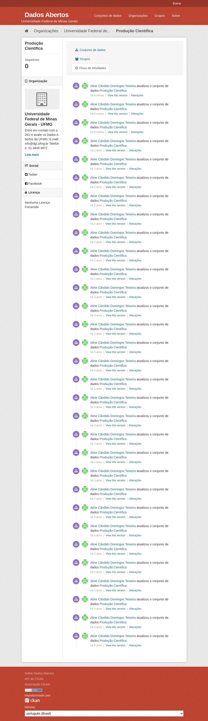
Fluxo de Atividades (90, 68)
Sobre (176, 15)
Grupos (160, 15)
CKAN (32, 700)
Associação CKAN (37, 684)
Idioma (30, 707)
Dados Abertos (47, 14)
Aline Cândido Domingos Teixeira (113, 86)
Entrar (177, 3)
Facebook (33, 183)
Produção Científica (134, 31)
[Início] (26, 31)
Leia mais (32, 154)
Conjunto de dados (90, 50)
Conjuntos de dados (108, 15)
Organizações (138, 15)
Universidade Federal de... (87, 31)
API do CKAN (34, 679)
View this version (118, 95)
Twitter (31, 174)
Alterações (137, 95)
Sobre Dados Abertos (39, 673)
